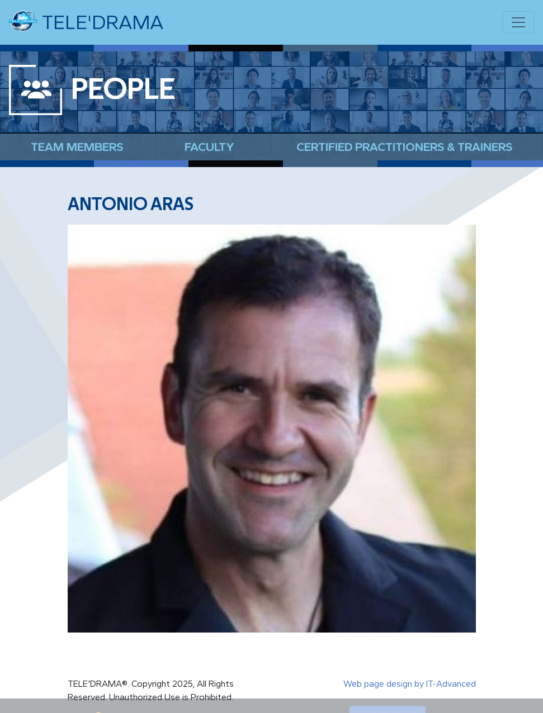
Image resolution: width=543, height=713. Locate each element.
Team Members (77, 147)
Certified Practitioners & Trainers (404, 147)
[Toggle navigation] (518, 22)
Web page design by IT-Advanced (409, 683)
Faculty (209, 147)
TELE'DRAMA (86, 21)
